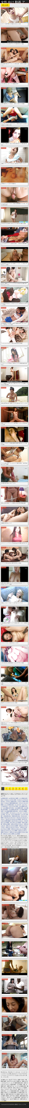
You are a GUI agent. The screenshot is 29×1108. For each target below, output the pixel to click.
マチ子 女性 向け (15, 814)
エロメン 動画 (23, 811)
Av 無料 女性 (21, 1092)
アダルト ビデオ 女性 (10, 800)
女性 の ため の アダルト (12, 827)
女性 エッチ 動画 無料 (10, 1092)
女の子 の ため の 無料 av (14, 1081)
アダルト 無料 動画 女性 (11, 803)
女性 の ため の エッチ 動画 (18, 829)
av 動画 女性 (4, 798)
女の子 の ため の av (10, 817)
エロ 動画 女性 (19, 808)
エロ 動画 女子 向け (8, 808)
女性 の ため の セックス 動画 (9, 830)
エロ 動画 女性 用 (13, 809)
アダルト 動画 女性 (11, 801)
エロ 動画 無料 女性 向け (11, 811)
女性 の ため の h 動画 (12, 826)
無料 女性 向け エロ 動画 (13, 1094)
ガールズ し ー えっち (16, 813)
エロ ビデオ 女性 (13, 806)
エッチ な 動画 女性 (20, 1086)
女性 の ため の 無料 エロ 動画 (11, 834)
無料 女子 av (10, 1086)
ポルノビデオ (13, 1089)
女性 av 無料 (6, 824)
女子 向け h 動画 (14, 1096)
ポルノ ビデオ (5, 1089)
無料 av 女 (25, 1081)
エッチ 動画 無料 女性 (13, 1091)
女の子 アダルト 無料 (15, 1080)
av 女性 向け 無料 (13, 798)
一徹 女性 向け (7, 816)
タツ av (8, 814)
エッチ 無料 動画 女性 (17, 1083)
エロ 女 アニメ (6, 1083)
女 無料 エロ (4, 1080)
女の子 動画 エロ (14, 1099)
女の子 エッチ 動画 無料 (13, 1097)
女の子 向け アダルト (17, 821)
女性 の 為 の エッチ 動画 (20, 1088)
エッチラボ (18, 805)
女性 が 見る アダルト (17, 824)
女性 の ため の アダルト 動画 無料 (14, 1083)
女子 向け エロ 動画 (15, 822)
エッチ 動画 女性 (9, 805)
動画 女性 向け (16, 816)
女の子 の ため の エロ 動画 (13, 819)
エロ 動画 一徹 (21, 1084)
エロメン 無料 (5, 813)
